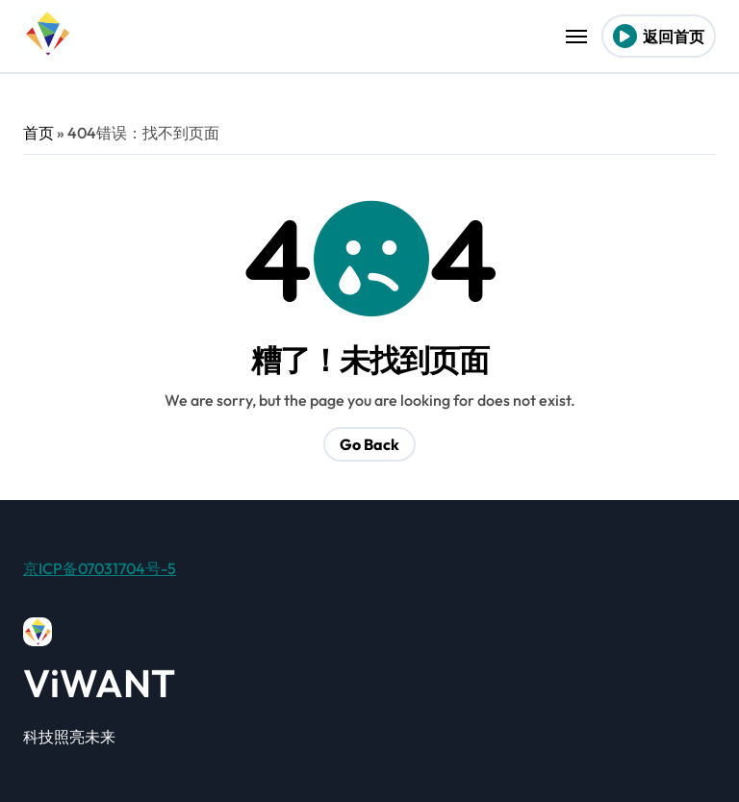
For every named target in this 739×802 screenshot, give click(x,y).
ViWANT (99, 683)
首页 (38, 132)
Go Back (369, 444)
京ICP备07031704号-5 (99, 568)
